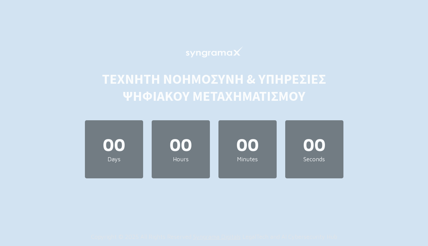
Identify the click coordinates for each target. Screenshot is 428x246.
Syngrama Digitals (217, 236)
